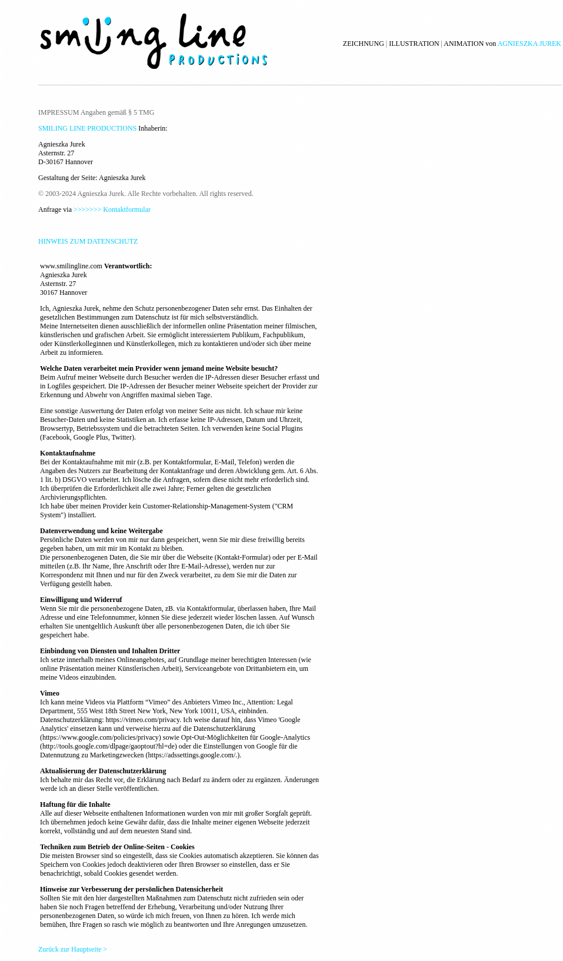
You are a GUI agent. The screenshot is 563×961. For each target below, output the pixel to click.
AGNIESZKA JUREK (529, 43)
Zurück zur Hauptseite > (72, 949)
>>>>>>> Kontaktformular (112, 209)
